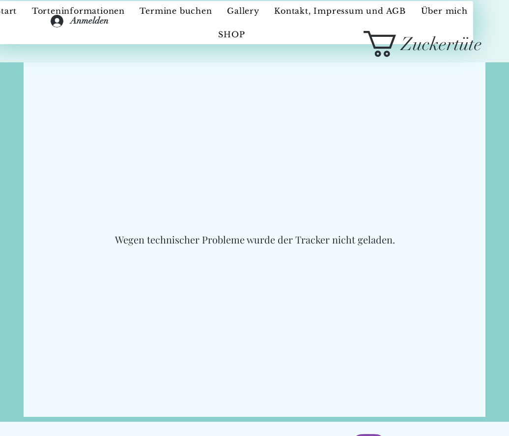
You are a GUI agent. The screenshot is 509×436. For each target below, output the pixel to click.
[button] (435, 44)
